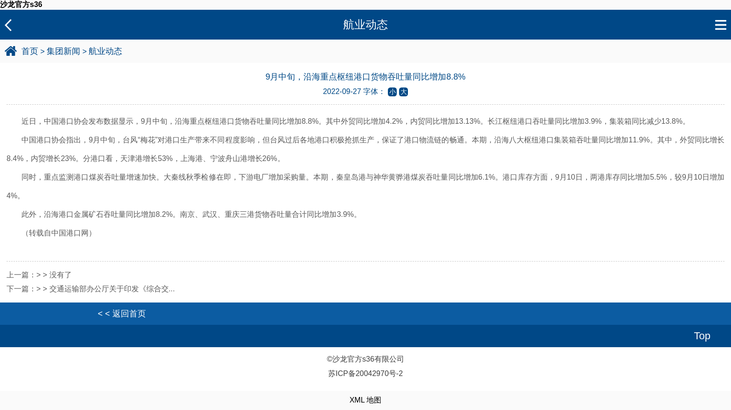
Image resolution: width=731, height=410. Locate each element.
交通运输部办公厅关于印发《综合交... (112, 289)
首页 (29, 51)
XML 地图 (366, 400)
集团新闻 (63, 51)
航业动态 (105, 51)
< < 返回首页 (122, 313)
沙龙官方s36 (21, 4)
